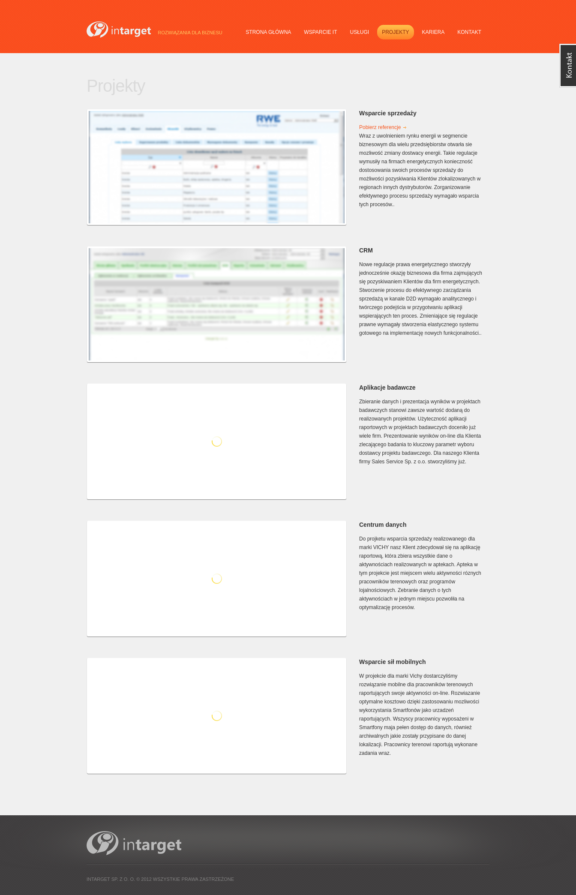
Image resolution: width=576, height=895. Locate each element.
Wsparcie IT (320, 32)
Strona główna (268, 32)
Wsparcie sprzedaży (388, 113)
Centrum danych (382, 524)
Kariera (433, 32)
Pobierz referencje (380, 127)
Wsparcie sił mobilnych (392, 661)
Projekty (395, 32)
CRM (366, 250)
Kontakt (469, 32)
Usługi (359, 32)
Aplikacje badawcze (387, 387)
